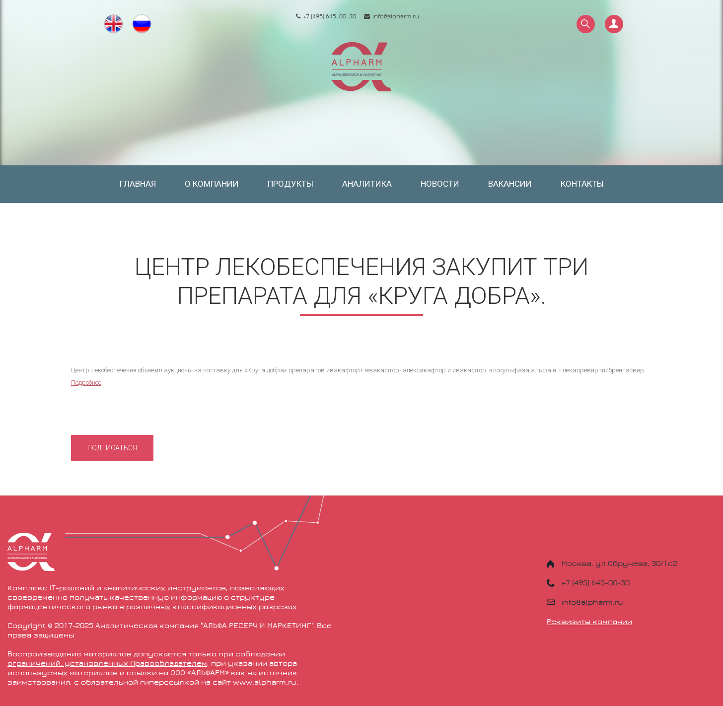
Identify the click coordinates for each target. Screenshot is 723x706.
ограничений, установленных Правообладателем (107, 663)
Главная (138, 184)
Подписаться (112, 448)
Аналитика (367, 184)
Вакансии (510, 184)
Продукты (290, 184)
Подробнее (86, 382)
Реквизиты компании (589, 622)
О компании (212, 184)
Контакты (582, 184)
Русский (143, 24)
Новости (440, 184)
